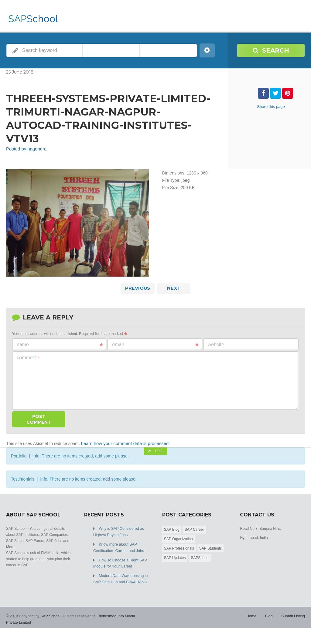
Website (216, 344)
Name (60, 344)
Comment (28, 357)
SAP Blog (171, 528)
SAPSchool (200, 556)
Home (253, 613)
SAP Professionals (179, 547)
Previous (137, 288)
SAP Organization (178, 538)
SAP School (50, 613)
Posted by (25, 149)
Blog (269, 613)
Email (155, 344)
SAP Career (194, 528)
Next (173, 288)
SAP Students (210, 547)
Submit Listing (293, 613)
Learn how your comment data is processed (122, 442)
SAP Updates (175, 556)
